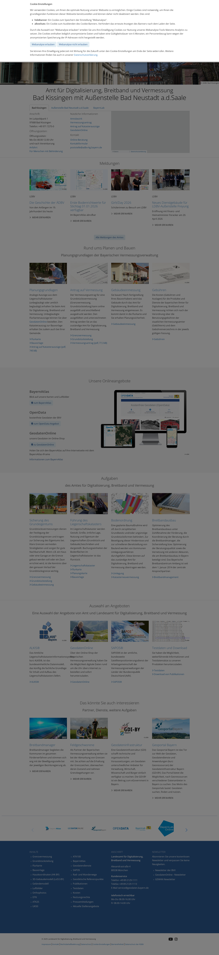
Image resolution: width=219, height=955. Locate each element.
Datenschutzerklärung (85, 54)
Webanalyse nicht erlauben (73, 44)
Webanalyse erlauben (43, 44)
